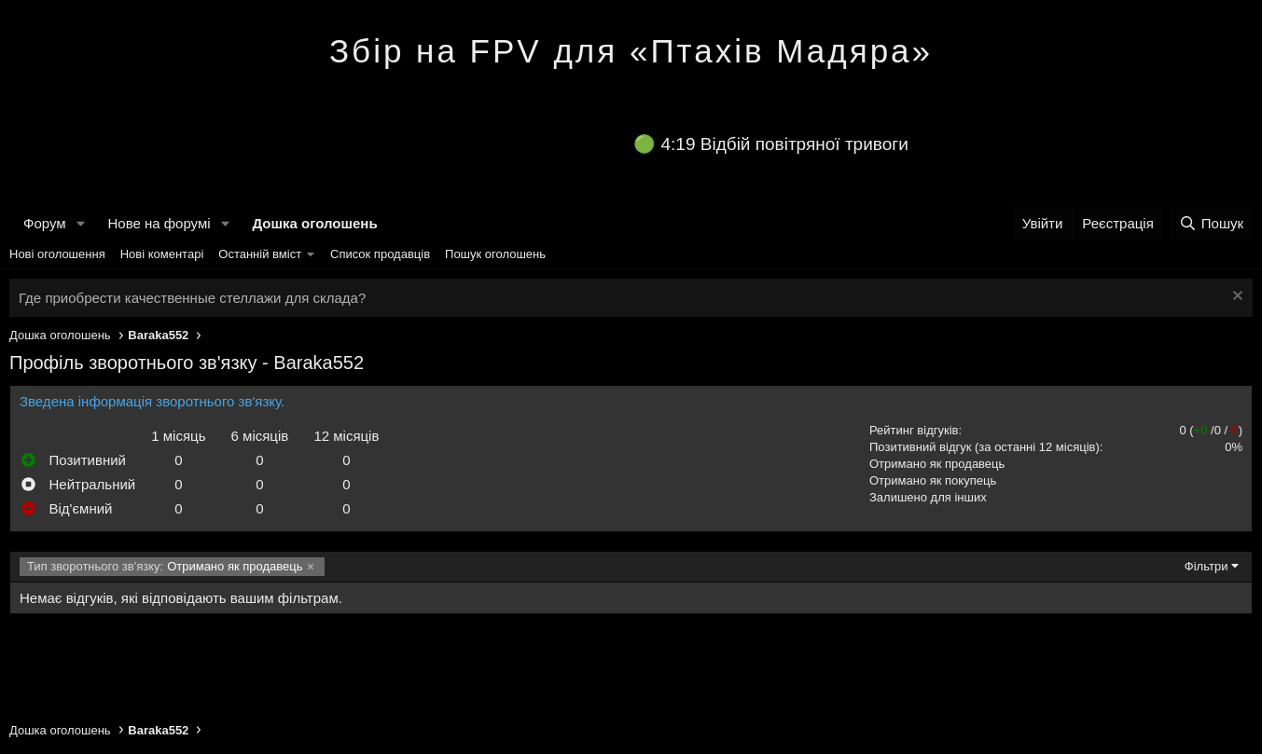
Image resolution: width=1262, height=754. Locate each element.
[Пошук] (1211, 223)
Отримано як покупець (932, 480)
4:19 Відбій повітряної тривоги (784, 144)
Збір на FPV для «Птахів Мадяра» (631, 51)
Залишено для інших (928, 497)
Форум (44, 223)
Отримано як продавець (937, 464)
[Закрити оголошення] (1235, 298)
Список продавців (380, 254)
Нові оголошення (57, 254)
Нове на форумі (158, 223)
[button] (80, 223)
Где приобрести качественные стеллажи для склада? (192, 298)
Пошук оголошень (495, 254)
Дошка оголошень (314, 223)
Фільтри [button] (1206, 566)
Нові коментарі (162, 254)
